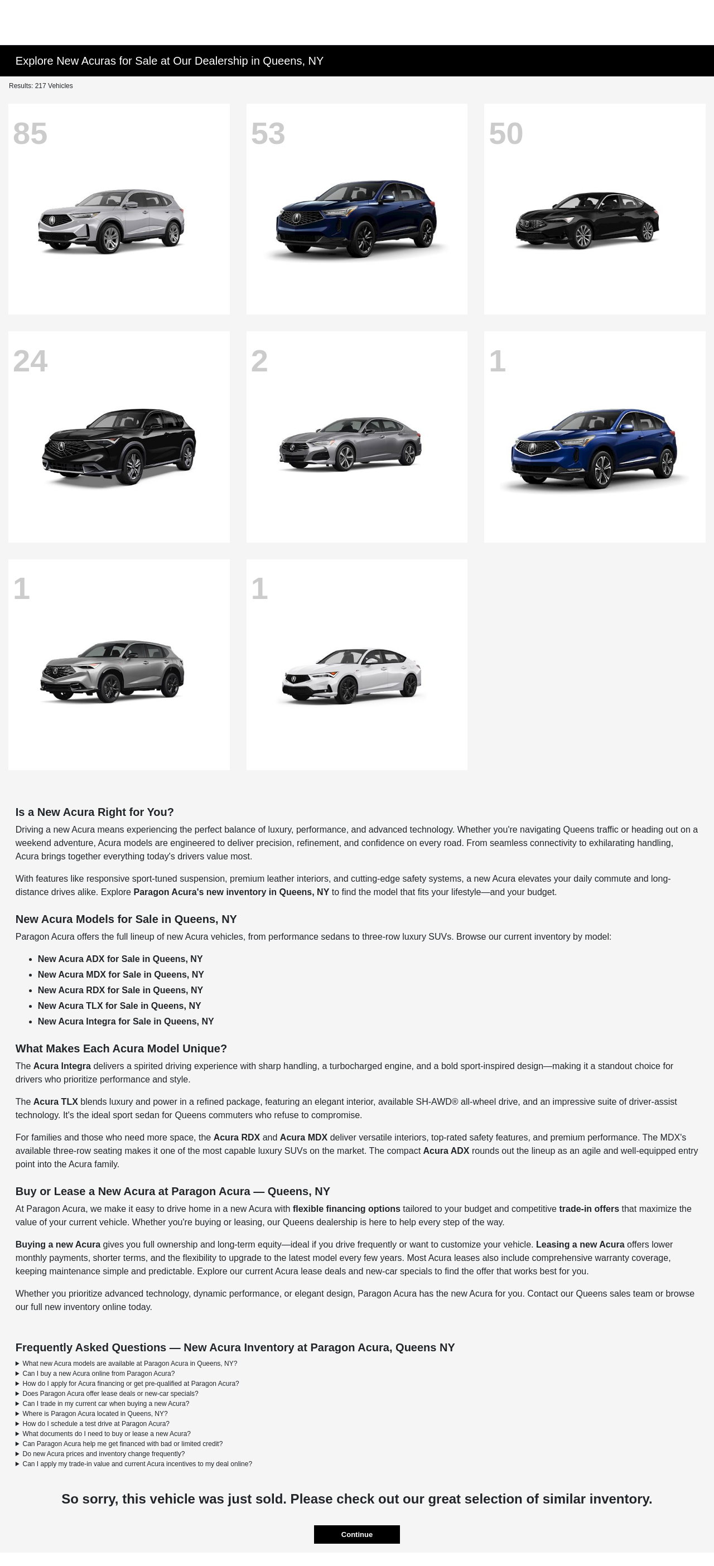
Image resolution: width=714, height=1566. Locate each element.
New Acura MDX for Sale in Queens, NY (121, 974)
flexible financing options (347, 1209)
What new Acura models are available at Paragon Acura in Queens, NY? (130, 1363)
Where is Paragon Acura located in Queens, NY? (95, 1414)
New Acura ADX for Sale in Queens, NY (120, 959)
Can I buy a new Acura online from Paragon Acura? (99, 1374)
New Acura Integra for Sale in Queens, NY (126, 1021)
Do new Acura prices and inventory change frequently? (104, 1454)
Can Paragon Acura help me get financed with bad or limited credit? (123, 1444)
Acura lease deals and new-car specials (353, 1271)
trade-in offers (589, 1209)
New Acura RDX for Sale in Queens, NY (120, 990)
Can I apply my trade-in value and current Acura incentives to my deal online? (138, 1464)
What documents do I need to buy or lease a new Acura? (107, 1434)
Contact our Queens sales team (590, 1293)
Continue (357, 1534)
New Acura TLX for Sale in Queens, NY (119, 1006)
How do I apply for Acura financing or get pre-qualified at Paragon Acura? (131, 1384)
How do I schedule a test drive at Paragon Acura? (96, 1424)
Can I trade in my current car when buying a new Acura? (106, 1404)
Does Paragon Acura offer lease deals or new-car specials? (111, 1394)
